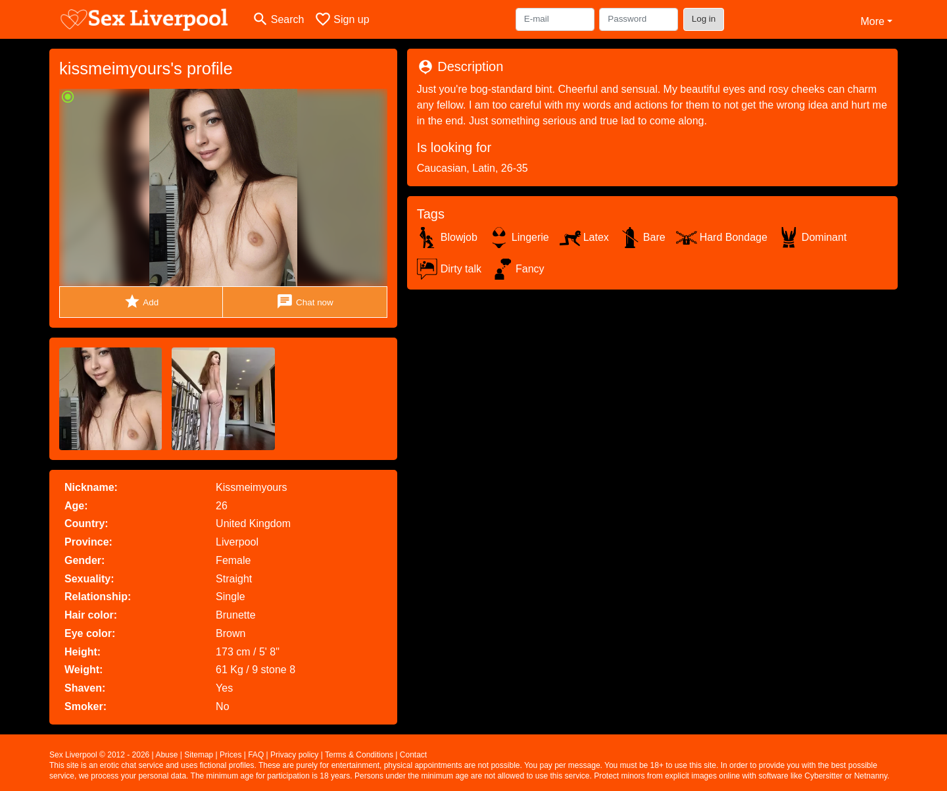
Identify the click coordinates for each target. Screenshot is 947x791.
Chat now (304, 302)
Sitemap (198, 754)
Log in (704, 19)
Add (141, 302)
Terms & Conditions (359, 754)
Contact (413, 754)
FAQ (256, 754)
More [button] (872, 21)
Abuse (166, 754)
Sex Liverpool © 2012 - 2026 (99, 754)
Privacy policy (294, 754)
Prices (230, 754)
